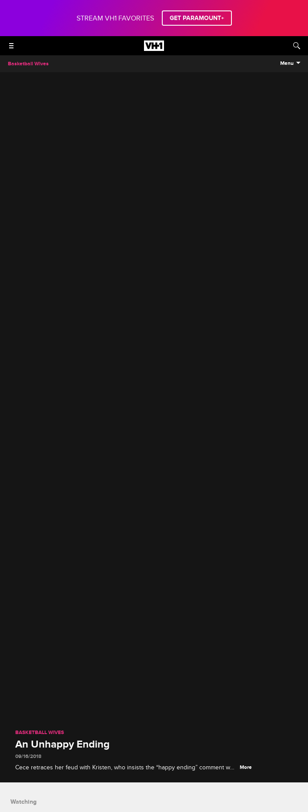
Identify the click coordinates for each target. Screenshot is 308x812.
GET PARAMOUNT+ (197, 18)
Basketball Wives (39, 733)
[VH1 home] (154, 48)
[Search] (296, 45)
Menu (287, 64)
